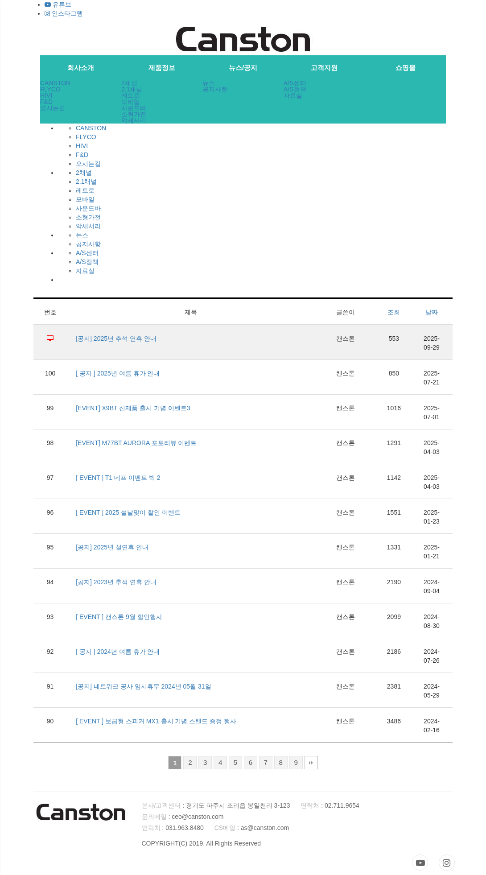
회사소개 (80, 67)
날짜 (431, 312)
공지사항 (214, 89)
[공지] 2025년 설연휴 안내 (112, 547)
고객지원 (324, 67)
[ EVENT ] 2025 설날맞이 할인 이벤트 (128, 512)
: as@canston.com (251, 827)
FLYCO (50, 89)
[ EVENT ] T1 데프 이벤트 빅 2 (118, 477)
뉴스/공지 (243, 67)
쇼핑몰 (405, 67)
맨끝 (311, 762)
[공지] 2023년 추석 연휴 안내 (116, 582)
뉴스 (208, 83)
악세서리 (133, 120)
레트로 (130, 95)
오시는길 (52, 108)
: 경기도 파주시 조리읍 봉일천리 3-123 (216, 805)
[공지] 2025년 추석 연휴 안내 (116, 338)
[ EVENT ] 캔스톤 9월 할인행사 (119, 616)
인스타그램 (64, 13)
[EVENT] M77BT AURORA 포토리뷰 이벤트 (136, 442)
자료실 (293, 95)
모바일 (130, 102)
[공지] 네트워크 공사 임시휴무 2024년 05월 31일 (143, 686)
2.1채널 (131, 89)
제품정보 (161, 67)
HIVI (46, 95)
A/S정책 (295, 89)
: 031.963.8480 (173, 827)
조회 (393, 312)
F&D (46, 102)
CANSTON (55, 83)
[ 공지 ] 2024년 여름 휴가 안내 (118, 651)
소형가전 (133, 114)
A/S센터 (295, 83)
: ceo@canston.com (183, 816)
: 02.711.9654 (330, 805)
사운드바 (133, 108)
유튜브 (58, 4)
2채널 (129, 83)
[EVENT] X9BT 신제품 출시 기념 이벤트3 (133, 408)
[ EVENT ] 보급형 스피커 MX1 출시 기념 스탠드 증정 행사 (156, 721)
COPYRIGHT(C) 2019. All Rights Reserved (201, 843)
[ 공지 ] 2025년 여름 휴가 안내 (118, 373)
